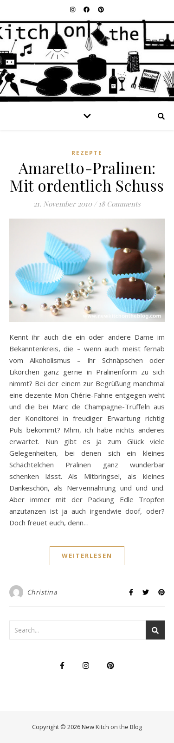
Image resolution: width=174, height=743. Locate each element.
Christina (42, 592)
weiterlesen (87, 555)
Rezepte (87, 153)
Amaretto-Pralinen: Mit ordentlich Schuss (87, 176)
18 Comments (119, 203)
